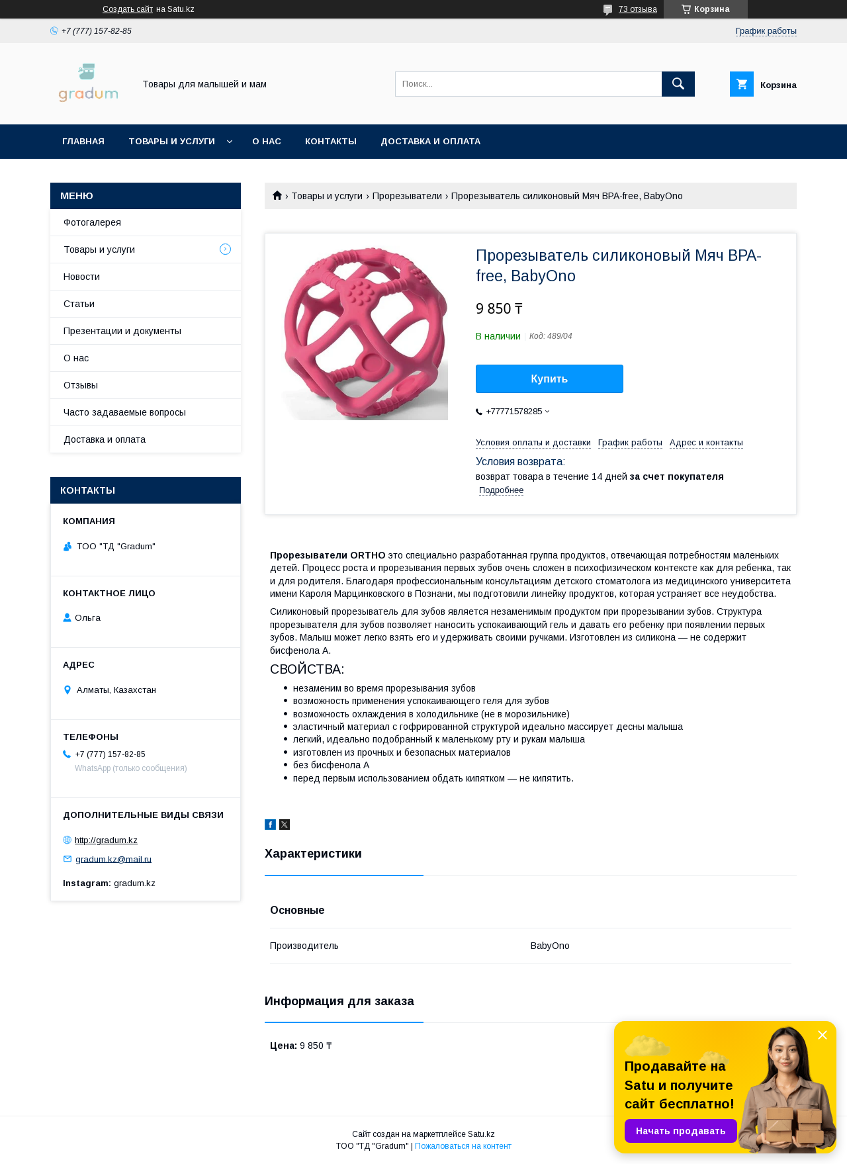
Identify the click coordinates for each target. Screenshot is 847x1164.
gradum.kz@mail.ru (113, 859)
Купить (549, 378)
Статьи (79, 303)
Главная (83, 141)
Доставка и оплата (430, 141)
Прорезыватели (407, 196)
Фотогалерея (92, 222)
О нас (266, 141)
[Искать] (678, 84)
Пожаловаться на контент (463, 1146)
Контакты (331, 141)
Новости (82, 276)
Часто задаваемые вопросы (125, 412)
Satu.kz (481, 1134)
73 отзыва (638, 9)
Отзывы (81, 385)
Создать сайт (128, 9)
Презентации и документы (122, 331)
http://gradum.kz (106, 840)
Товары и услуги (171, 141)
